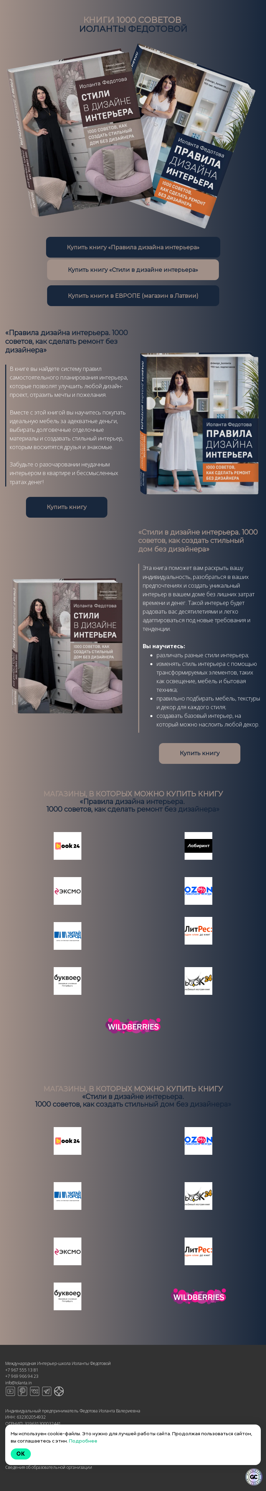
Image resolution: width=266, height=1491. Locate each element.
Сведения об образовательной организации (48, 1467)
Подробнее (83, 1441)
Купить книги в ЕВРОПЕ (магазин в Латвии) (133, 295)
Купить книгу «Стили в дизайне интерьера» (133, 269)
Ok (20, 1453)
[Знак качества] (254, 1477)
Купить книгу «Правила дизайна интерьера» (133, 247)
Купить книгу (67, 506)
